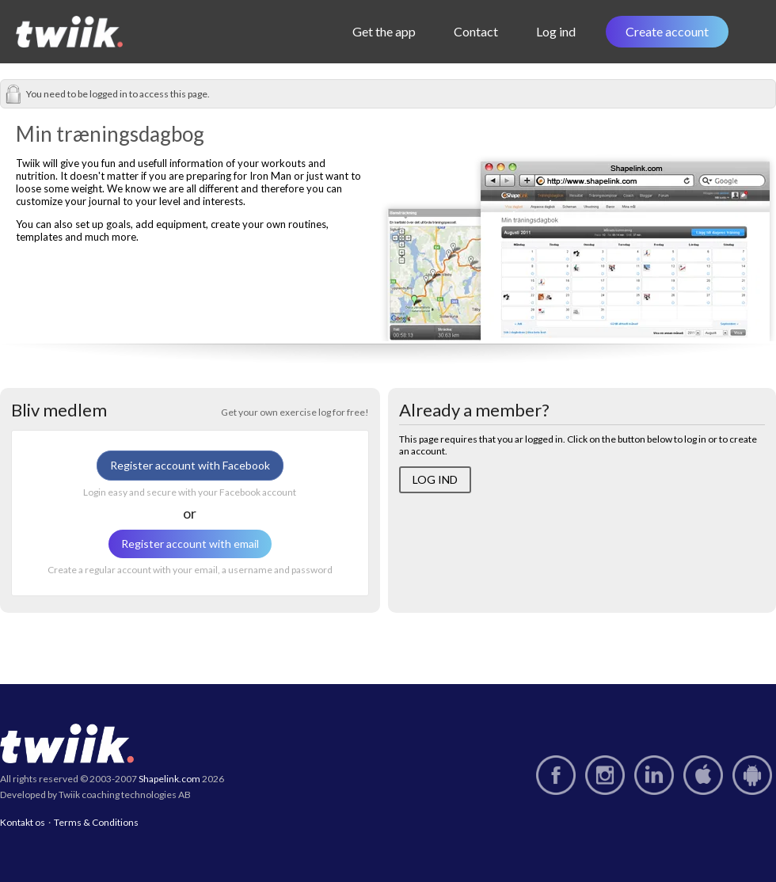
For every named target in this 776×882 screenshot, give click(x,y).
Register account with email (190, 543)
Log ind (557, 32)
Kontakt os (22, 822)
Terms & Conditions (96, 822)
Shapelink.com (169, 779)
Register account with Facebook (190, 465)
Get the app (387, 32)
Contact (478, 32)
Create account (668, 32)
